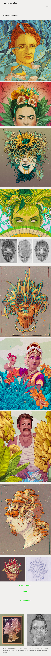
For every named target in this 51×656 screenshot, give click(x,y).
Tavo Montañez (10, 3)
